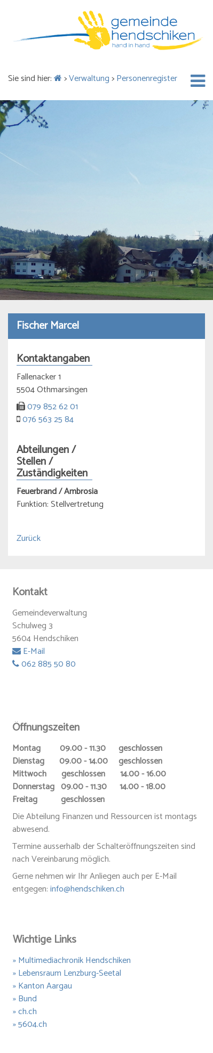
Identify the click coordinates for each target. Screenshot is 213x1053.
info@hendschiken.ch (87, 889)
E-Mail (28, 651)
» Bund (25, 999)
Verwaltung (89, 78)
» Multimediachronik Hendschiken (72, 960)
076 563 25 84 (48, 419)
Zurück (29, 538)
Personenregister (146, 78)
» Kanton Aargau (42, 986)
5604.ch (32, 1024)
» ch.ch (25, 1012)
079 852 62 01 (52, 407)
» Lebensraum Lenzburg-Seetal (67, 973)
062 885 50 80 (44, 664)
